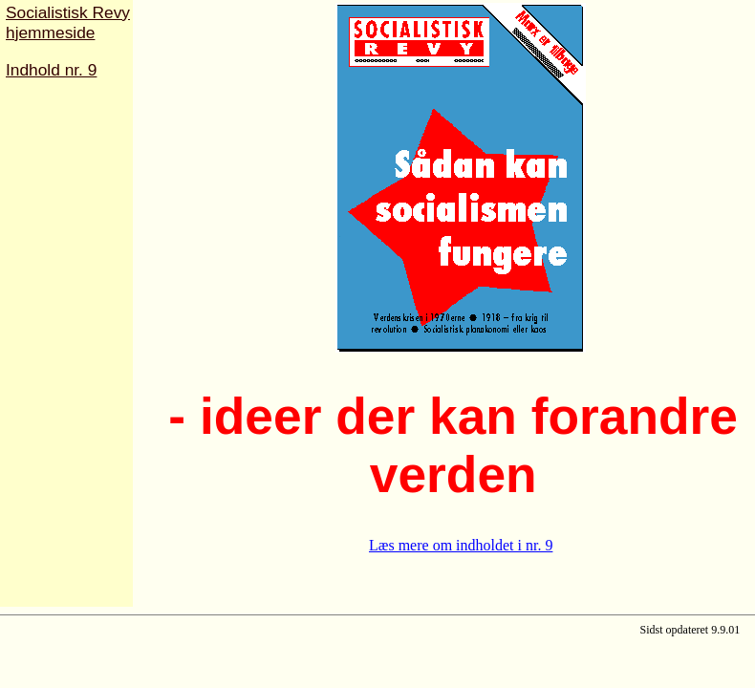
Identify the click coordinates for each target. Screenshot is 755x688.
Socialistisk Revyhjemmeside (68, 22)
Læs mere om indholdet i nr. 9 (460, 545)
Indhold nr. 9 (51, 69)
